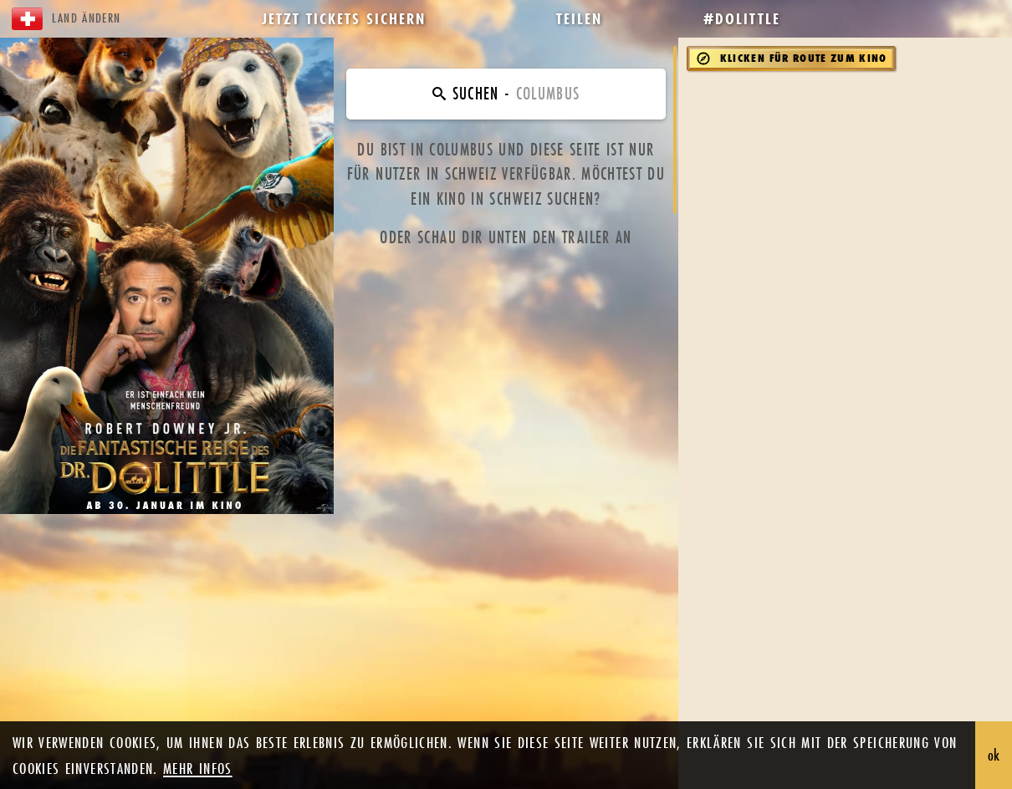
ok (993, 755)
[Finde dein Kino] (505, 94)
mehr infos (198, 768)
